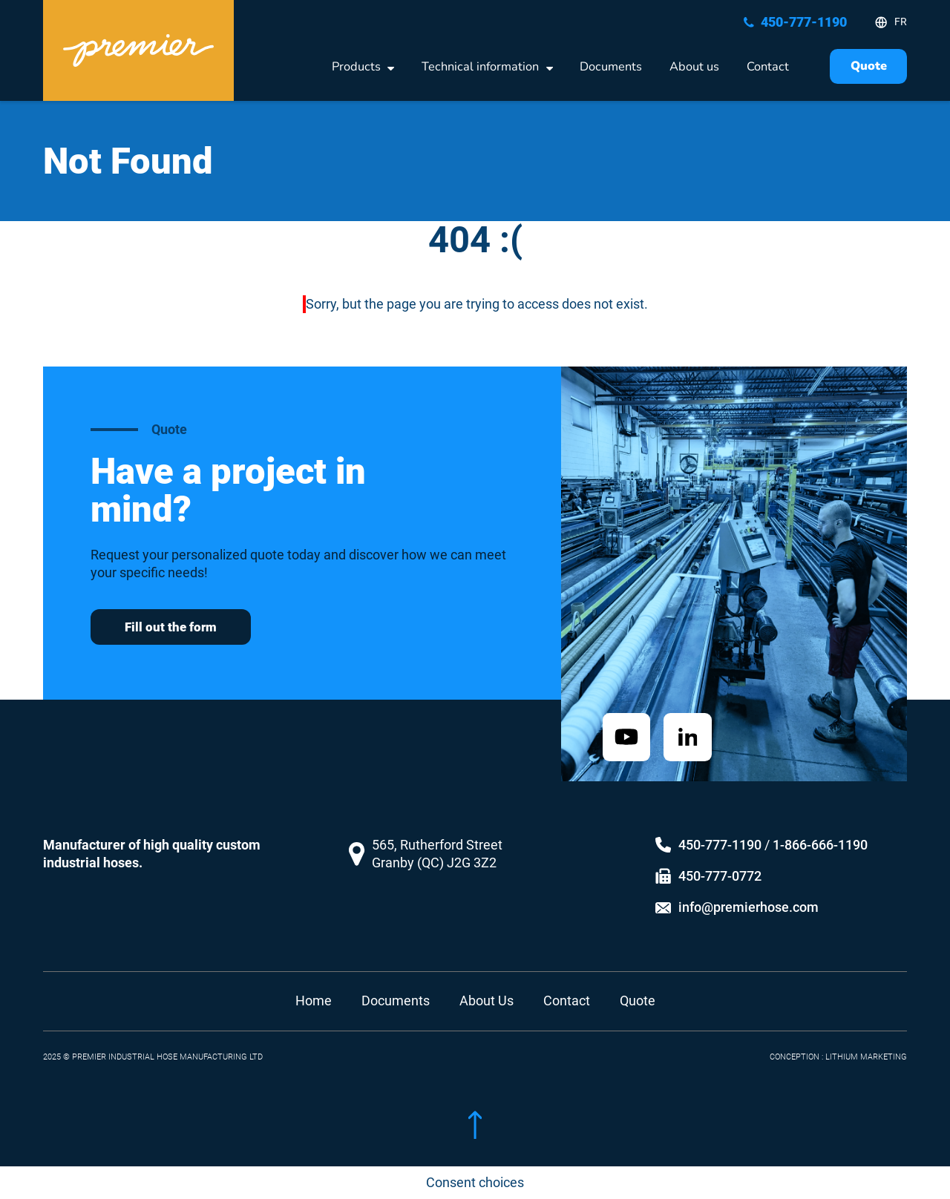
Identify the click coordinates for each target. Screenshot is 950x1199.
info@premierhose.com (748, 898)
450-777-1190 (719, 836)
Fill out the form (171, 627)
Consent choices (475, 1182)
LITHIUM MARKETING (866, 1047)
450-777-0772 (719, 867)
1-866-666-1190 (820, 836)
